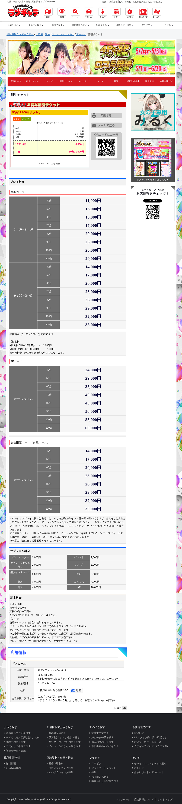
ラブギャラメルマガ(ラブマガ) (151, 746)
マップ (49, 81)
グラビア (96, 763)
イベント (82, 81)
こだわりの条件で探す (18, 746)
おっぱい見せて (100, 776)
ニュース (99, 81)
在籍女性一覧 (166, 81)
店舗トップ (16, 81)
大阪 (104, 2)
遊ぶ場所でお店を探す (18, 733)
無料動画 (11, 763)
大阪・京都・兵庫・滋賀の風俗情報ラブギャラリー (31, 1)
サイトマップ (165, 799)
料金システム (32, 81)
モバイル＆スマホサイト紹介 (150, 763)
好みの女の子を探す (102, 737)
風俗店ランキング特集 (61, 767)
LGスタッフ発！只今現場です (150, 737)
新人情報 (149, 81)
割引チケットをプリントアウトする (106, 116)
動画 (116, 81)
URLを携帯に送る (106, 125)
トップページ (123, 799)
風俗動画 (143, 13)
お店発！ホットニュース (147, 741)
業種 (62, 13)
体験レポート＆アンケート (149, 772)
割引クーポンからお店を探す (65, 741)
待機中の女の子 (100, 733)
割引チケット (66, 81)
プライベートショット (103, 767)
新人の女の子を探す (102, 741)
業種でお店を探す (16, 741)
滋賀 (121, 2)
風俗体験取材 (56, 763)
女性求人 (158, 2)
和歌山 (128, 2)
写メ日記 (139, 733)
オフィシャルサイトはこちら (151, 179)
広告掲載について (144, 799)
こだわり (75, 13)
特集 (93, 772)
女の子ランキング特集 (61, 772)
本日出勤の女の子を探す (105, 746)
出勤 (116, 13)
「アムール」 (20, 663)
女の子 (102, 13)
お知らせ (139, 767)
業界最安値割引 (57, 733)
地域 (48, 13)
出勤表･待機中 (133, 81)
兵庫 (110, 2)
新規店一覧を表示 (16, 750)
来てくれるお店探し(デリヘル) (23, 737)
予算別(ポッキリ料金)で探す (64, 737)
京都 (115, 2)
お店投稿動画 (13, 767)
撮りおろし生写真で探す (105, 781)
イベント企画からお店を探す (65, 746)
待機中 (129, 13)
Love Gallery (25, 799)
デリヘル (89, 13)
